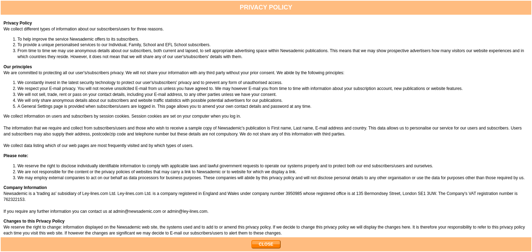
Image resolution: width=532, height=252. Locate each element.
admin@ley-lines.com (187, 211)
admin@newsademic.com (137, 211)
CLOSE (266, 244)
